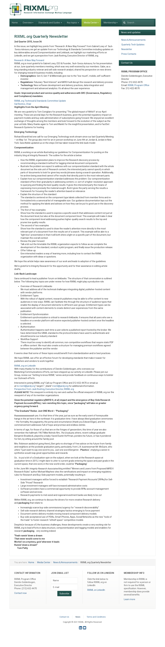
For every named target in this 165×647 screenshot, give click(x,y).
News (78, 617)
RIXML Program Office (138, 85)
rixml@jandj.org (27, 386)
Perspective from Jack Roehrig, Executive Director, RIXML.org (44, 389)
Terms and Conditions (96, 617)
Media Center (91, 22)
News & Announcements (133, 40)
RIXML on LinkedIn (96, 590)
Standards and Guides (50, 22)
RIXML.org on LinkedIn (25, 365)
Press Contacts (128, 54)
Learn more (129, 599)
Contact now (20, 593)
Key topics (73, 22)
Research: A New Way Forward (29, 60)
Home (15, 22)
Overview (28, 22)
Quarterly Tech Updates (132, 44)
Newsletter (126, 49)
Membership (111, 22)
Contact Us (64, 617)
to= (26, 386)
